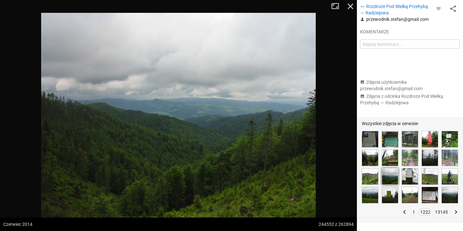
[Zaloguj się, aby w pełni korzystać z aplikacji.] (438, 8)
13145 (441, 212)
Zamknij (350, 6)
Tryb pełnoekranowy (337, 6)
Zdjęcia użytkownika (391, 85)
